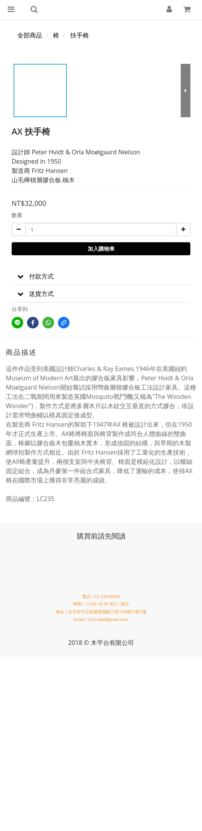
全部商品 (29, 35)
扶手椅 (79, 35)
